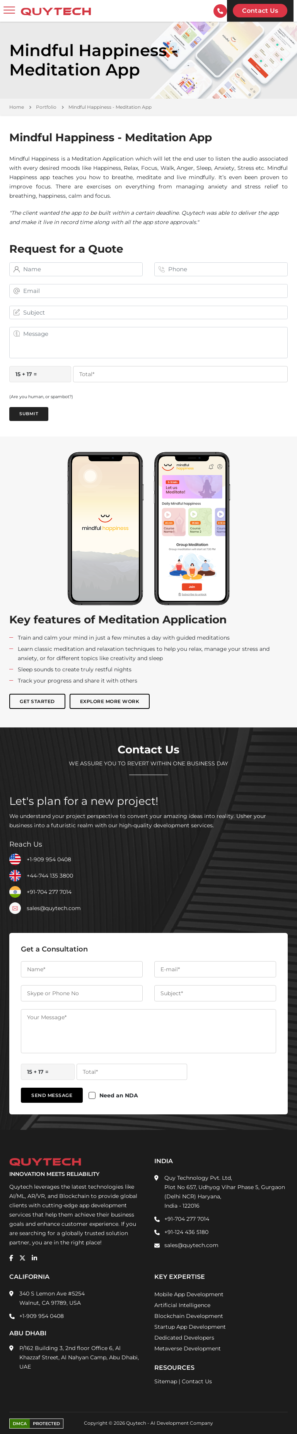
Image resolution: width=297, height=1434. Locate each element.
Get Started (37, 702)
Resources (174, 1367)
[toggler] (9, 10)
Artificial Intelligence (182, 1305)
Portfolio (46, 107)
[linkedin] (34, 1258)
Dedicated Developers (184, 1337)
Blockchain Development (188, 1316)
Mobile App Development (189, 1294)
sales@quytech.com (54, 908)
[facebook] (11, 1258)
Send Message (51, 1095)
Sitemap (165, 1381)
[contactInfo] (220, 11)
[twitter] (22, 1258)
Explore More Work (110, 702)
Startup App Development (190, 1326)
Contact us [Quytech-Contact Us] (260, 10)
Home (16, 107)
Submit (28, 414)
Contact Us (197, 1381)
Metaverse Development (187, 1348)
